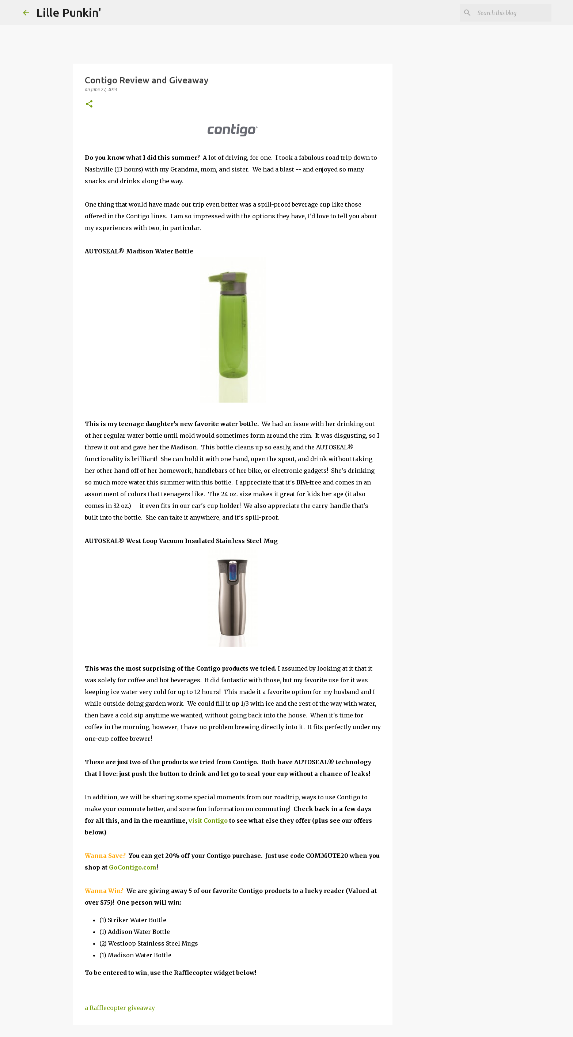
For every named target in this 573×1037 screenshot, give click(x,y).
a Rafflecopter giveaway (120, 1007)
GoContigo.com (132, 867)
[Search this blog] (513, 13)
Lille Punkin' (68, 12)
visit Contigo (208, 820)
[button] (89, 104)
